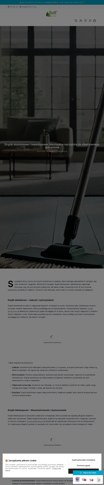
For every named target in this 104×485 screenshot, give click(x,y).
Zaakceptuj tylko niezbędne (83, 460)
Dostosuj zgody (83, 465)
